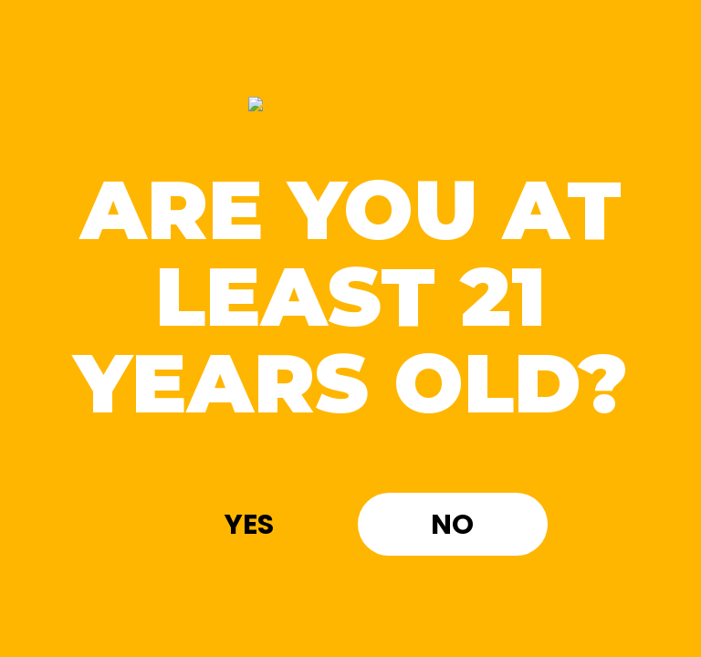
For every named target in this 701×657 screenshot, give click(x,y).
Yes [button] (249, 525)
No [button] (452, 525)
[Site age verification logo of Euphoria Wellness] (350, 109)
